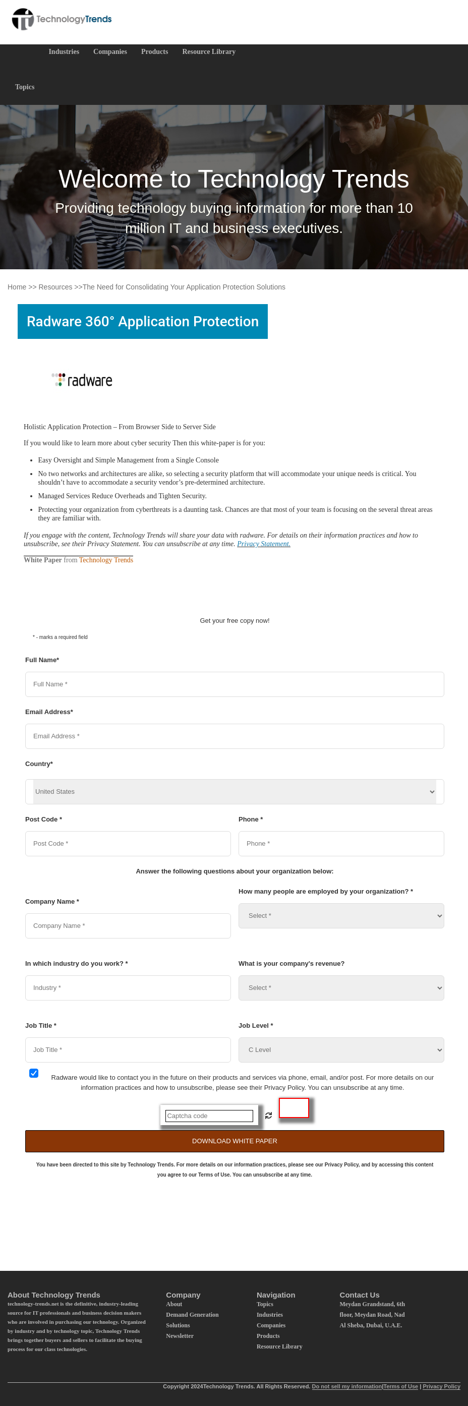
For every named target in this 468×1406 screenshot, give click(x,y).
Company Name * (52, 901)
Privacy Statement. (263, 544)
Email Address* (49, 712)
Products (154, 51)
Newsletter (180, 1335)
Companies (110, 51)
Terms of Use (400, 1386)
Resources (56, 287)
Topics (24, 87)
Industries (63, 51)
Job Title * (40, 1025)
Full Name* (42, 660)
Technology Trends (106, 560)
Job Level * (256, 1025)
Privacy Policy (441, 1386)
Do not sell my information (347, 1386)
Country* (39, 764)
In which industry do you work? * (76, 963)
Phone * (251, 819)
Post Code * (43, 819)
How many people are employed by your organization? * (326, 891)
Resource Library (209, 51)
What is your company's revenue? (291, 963)
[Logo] (60, 19)
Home (17, 287)
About (174, 1304)
